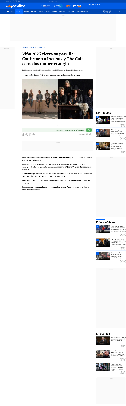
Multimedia (62, 11)
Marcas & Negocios (82, 11)
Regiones (34, 11)
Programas (71, 11)
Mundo (41, 11)
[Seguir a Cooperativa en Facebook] (14, 1)
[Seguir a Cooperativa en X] (16, 1)
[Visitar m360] (107, 13)
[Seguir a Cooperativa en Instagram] (19, 1)
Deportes (26, 11)
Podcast (54, 11)
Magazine (19, 11)
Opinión (47, 11)
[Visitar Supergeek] (110, 13)
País (12, 11)
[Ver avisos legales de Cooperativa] (104, 13)
